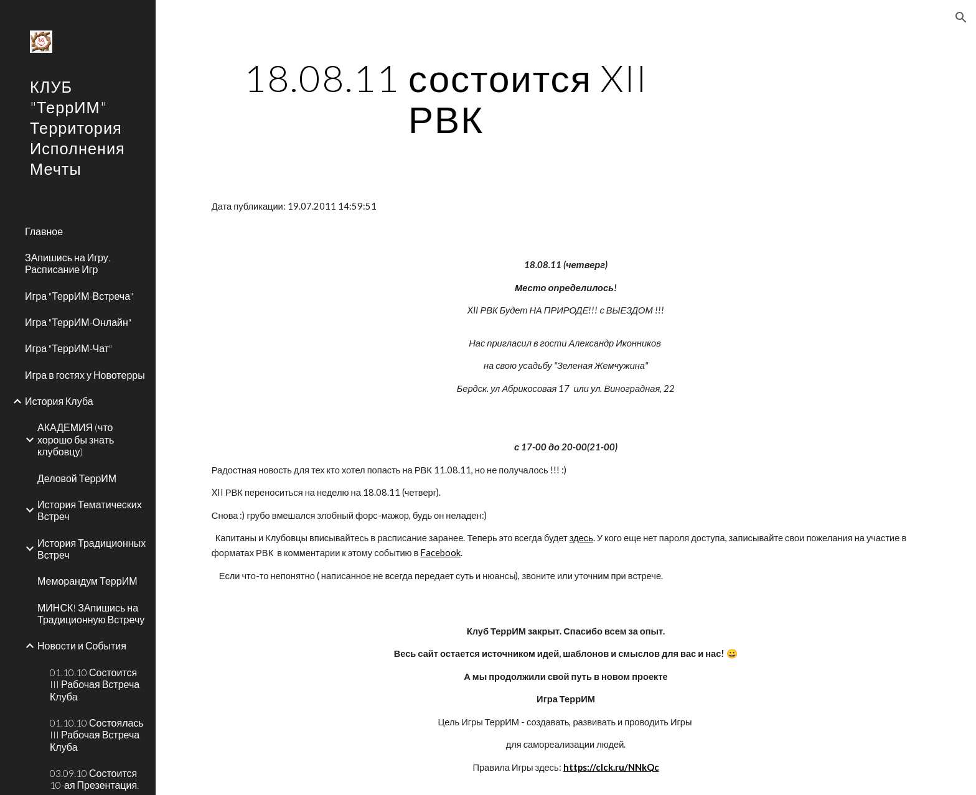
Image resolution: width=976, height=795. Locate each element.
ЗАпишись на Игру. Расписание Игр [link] (67, 263)
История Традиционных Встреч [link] (91, 548)
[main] (446, 98)
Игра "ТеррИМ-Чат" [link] (68, 348)
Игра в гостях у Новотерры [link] (85, 375)
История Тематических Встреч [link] (89, 510)
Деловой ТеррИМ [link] (76, 478)
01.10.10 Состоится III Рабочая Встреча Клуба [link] (94, 684)
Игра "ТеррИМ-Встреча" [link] (79, 296)
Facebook (440, 552)
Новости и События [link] (81, 645)
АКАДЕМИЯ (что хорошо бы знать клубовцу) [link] (75, 439)
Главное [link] (44, 231)
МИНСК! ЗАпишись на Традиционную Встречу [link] (90, 613)
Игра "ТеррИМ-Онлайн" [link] (78, 322)
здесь (581, 537)
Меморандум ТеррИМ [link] (87, 581)
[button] (961, 17)
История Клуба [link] (59, 401)
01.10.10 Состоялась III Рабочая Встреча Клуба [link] (97, 735)
